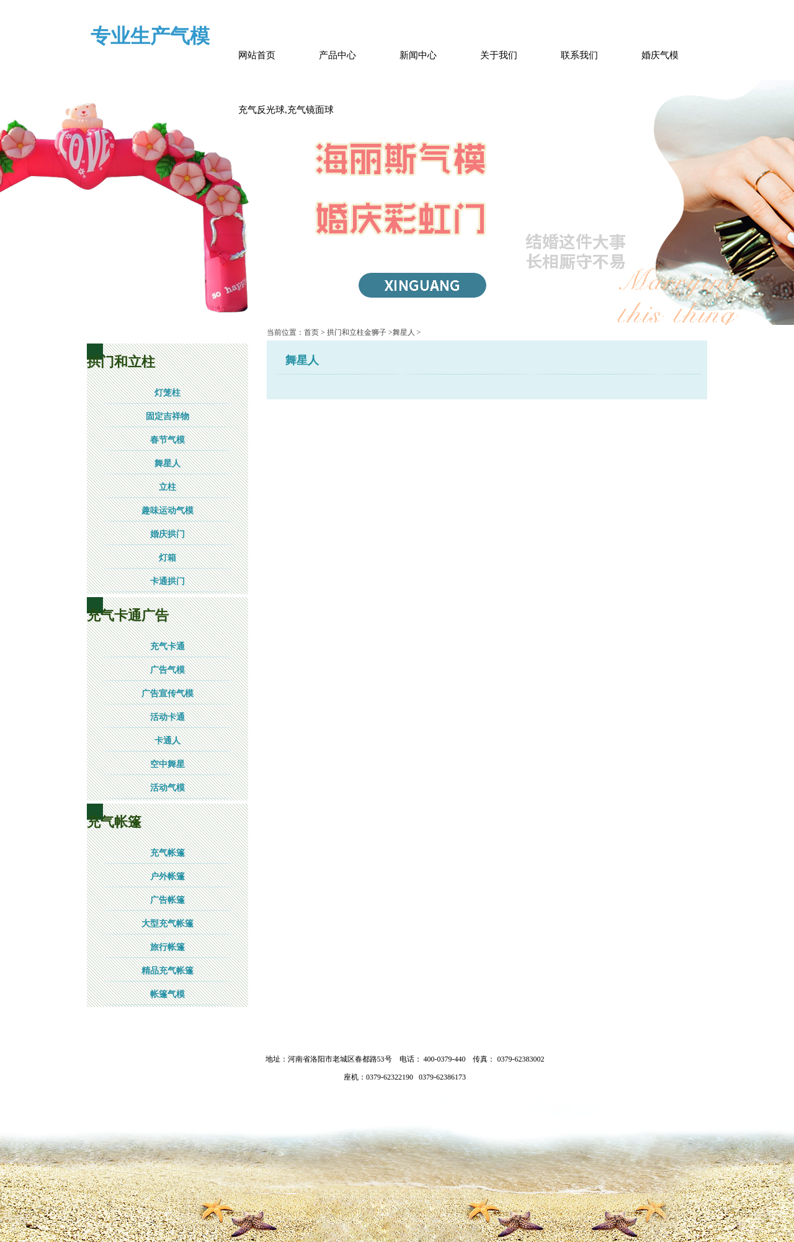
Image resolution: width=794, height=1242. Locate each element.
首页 (311, 332)
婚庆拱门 (167, 534)
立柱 (167, 487)
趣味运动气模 (167, 510)
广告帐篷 (167, 900)
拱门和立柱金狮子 (356, 332)
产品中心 (337, 55)
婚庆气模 (660, 55)
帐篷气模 (167, 994)
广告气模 (167, 670)
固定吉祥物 (167, 416)
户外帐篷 (167, 876)
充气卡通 (167, 646)
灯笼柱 (167, 392)
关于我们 (498, 55)
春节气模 (167, 440)
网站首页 (256, 55)
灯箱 (167, 557)
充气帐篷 (167, 853)
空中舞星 (167, 764)
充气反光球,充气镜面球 (286, 110)
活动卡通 (167, 717)
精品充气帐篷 (167, 970)
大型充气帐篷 (167, 923)
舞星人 (167, 463)
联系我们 (579, 55)
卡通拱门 (167, 581)
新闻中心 (418, 55)
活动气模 (167, 787)
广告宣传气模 (167, 693)
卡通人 (167, 740)
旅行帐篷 (167, 947)
